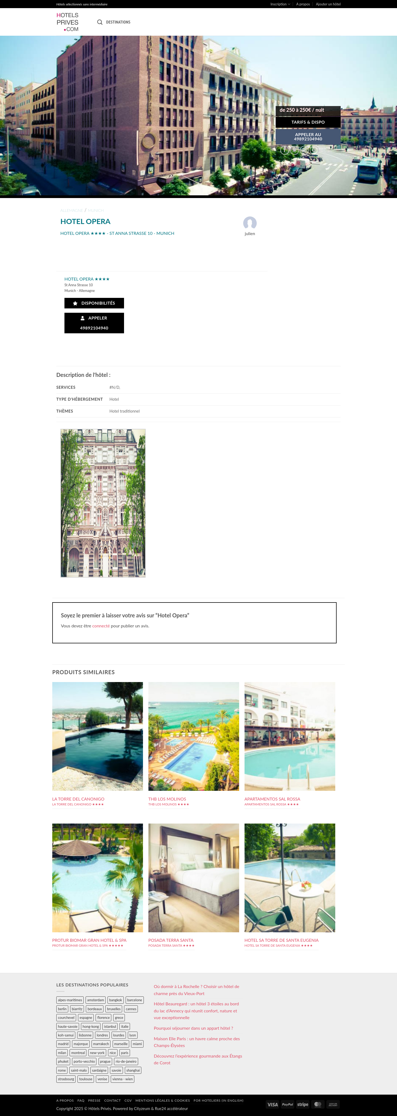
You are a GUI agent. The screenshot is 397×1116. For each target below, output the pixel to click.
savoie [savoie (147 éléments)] (116, 1070)
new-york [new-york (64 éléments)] (97, 1053)
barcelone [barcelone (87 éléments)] (134, 1000)
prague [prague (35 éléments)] (105, 1061)
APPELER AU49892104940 (308, 136)
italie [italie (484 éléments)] (124, 1026)
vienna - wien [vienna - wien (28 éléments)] (122, 1079)
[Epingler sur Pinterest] (314, 150)
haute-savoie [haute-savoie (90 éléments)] (67, 1026)
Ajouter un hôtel (328, 4)
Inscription (280, 4)
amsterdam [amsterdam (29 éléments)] (95, 1000)
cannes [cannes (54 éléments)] (131, 1009)
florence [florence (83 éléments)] (103, 1017)
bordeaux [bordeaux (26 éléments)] (94, 1009)
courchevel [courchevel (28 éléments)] (66, 1017)
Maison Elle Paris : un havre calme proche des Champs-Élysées (197, 1042)
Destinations (118, 22)
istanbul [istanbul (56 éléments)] (110, 1026)
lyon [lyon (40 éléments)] (132, 1035)
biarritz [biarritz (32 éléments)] (77, 1009)
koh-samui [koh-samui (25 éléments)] (66, 1035)
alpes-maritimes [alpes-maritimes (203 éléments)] (70, 1000)
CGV (128, 1100)
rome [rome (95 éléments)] (62, 1070)
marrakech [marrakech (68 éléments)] (101, 1044)
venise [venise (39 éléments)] (102, 1079)
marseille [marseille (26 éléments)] (121, 1044)
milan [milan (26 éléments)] (62, 1053)
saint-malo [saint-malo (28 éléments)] (79, 1070)
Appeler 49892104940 (94, 322)
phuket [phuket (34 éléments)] (63, 1061)
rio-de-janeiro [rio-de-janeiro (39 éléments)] (126, 1061)
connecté (101, 625)
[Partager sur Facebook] (284, 150)
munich (96, 210)
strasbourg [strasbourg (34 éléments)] (66, 1079)
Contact (112, 1100)
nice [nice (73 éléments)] (113, 1053)
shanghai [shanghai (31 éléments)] (133, 1070)
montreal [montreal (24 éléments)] (78, 1053)
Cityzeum (142, 1108)
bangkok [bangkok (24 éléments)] (115, 1000)
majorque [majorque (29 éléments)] (81, 1044)
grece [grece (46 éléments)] (119, 1017)
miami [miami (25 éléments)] (137, 1044)
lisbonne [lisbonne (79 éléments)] (85, 1035)
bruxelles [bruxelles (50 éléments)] (114, 1009)
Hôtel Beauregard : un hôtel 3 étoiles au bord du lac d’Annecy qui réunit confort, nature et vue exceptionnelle (196, 1010)
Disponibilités (94, 303)
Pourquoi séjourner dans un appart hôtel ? (193, 1028)
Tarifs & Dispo (308, 122)
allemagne (71, 210)
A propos (303, 4)
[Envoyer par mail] (304, 150)
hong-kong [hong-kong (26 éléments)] (91, 1026)
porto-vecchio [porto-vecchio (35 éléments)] (84, 1061)
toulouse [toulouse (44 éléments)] (85, 1079)
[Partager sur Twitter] (294, 150)
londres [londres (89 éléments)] (102, 1035)
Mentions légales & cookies (162, 1100)
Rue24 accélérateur (171, 1108)
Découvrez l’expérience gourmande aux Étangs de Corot (198, 1059)
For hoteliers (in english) (218, 1100)
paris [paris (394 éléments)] (124, 1053)
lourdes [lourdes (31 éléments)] (118, 1035)
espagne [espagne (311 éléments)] (86, 1017)
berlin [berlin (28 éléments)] (62, 1009)
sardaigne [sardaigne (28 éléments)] (99, 1070)
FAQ (80, 1100)
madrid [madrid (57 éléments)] (63, 1044)
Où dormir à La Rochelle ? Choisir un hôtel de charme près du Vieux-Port (196, 990)
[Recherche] (99, 22)
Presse (94, 1100)
